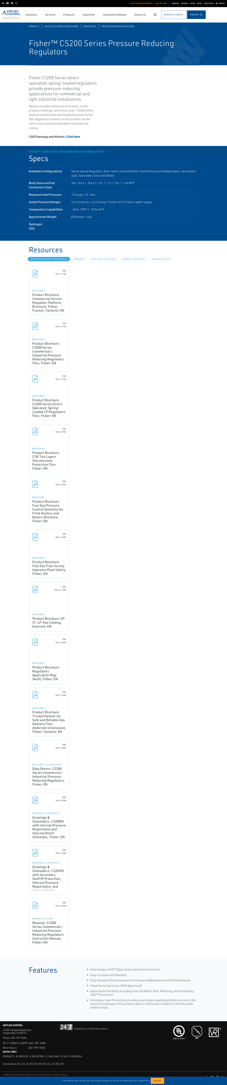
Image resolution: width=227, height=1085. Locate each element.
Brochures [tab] (79, 259)
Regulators (90, 26)
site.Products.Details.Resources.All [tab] (49, 259)
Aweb (64, 1075)
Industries (38, 1056)
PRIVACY (30, 1075)
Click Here (73, 136)
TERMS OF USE (43, 1075)
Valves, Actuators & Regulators (61, 26)
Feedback (76, 1056)
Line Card (53, 1056)
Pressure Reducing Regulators (117, 26)
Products (34, 26)
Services (23, 1056)
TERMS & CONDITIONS (13, 1075)
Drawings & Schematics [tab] (134, 259)
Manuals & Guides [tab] (161, 259)
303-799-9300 (18, 1037)
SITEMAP (56, 1075)
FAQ (65, 1056)
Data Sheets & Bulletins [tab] (103, 259)
